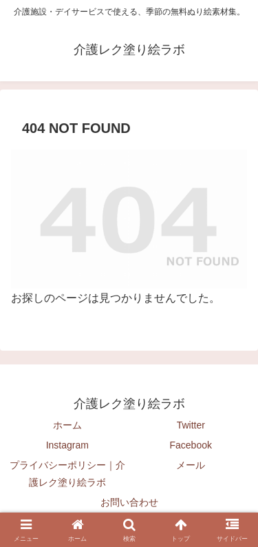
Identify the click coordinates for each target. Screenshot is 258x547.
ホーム (67, 425)
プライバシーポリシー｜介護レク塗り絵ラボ (67, 474)
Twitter (191, 425)
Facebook (191, 445)
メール (190, 465)
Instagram (67, 445)
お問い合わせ (129, 502)
